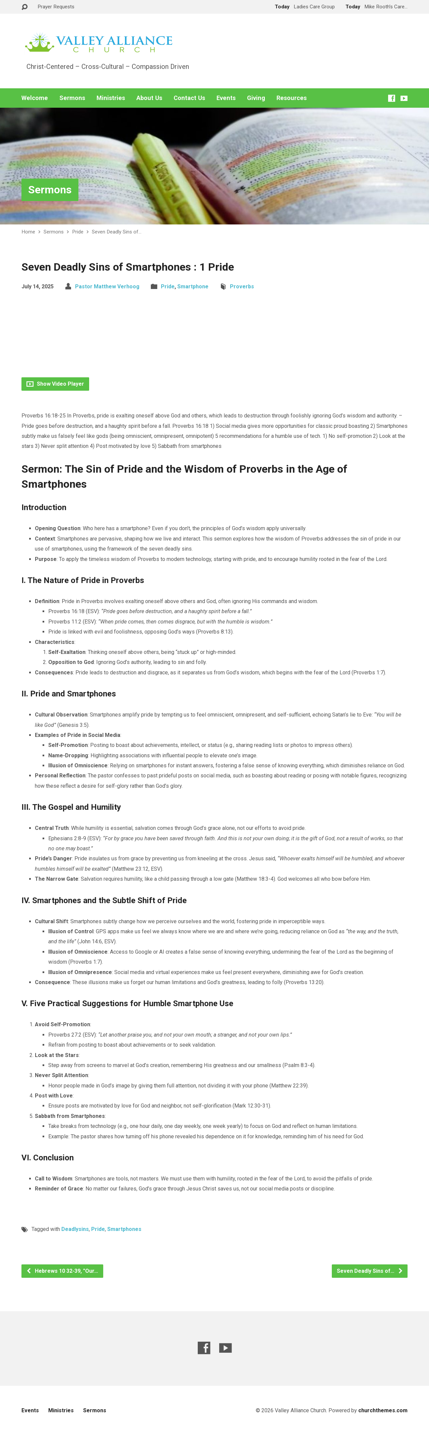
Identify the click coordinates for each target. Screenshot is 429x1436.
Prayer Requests (56, 7)
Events (226, 98)
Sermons (72, 98)
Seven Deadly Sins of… (116, 232)
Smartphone (192, 286)
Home (28, 232)
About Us (149, 98)
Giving (256, 98)
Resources (292, 98)
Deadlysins (75, 1229)
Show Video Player (55, 383)
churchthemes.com (383, 1410)
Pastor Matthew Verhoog (107, 286)
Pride (77, 232)
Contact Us (189, 98)
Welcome (34, 98)
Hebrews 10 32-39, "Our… (62, 1271)
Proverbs (242, 286)
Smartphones (124, 1229)
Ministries (111, 98)
